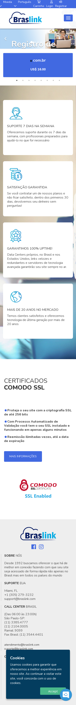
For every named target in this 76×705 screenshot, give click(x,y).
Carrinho (38, 4)
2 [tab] (23, 80)
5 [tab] (41, 80)
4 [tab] (35, 80)
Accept (53, 691)
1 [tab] (17, 80)
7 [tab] (53, 80)
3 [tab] (29, 80)
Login (49, 4)
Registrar (61, 4)
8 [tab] (59, 80)
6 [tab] (47, 80)
